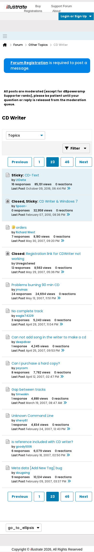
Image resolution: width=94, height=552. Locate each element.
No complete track (27, 311)
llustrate (16, 7)
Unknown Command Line (32, 415)
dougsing (23, 473)
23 (52, 162)
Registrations (33, 11)
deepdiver (23, 342)
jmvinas (22, 290)
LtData (21, 180)
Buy (38, 6)
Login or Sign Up (76, 16)
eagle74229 (25, 316)
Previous (20, 162)
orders (21, 227)
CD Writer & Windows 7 (58, 201)
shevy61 (22, 420)
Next (83, 162)
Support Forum (61, 6)
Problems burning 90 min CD (35, 284)
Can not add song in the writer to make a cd (49, 337)
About (56, 11)
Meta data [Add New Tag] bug (37, 468)
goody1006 (24, 446)
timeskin (22, 394)
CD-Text (32, 175)
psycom (22, 368)
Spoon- (21, 206)
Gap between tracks (29, 389)
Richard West (25, 232)
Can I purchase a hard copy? (36, 363)
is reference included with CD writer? (42, 441)
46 (67, 162)
